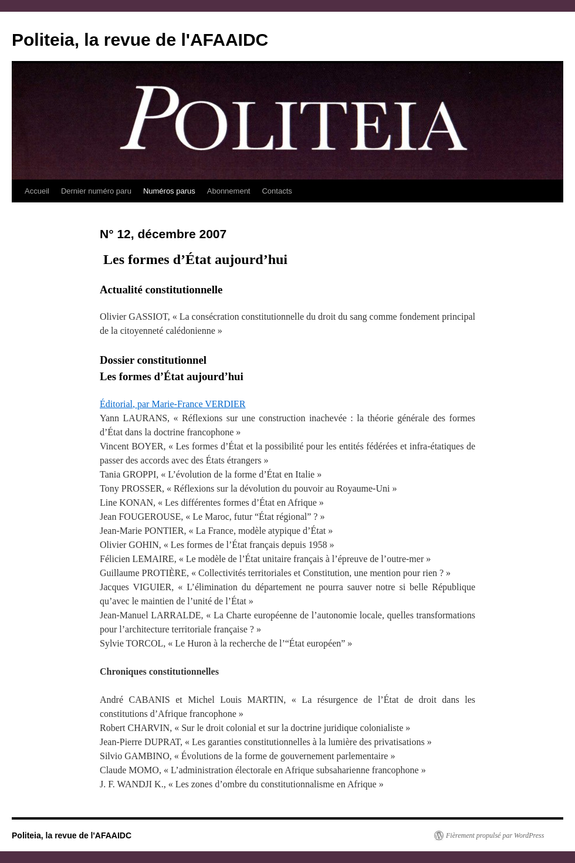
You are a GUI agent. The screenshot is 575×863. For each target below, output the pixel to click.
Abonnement (229, 191)
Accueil (37, 191)
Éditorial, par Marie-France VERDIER (173, 404)
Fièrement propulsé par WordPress (495, 835)
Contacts (277, 191)
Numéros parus (169, 191)
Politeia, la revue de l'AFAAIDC (140, 39)
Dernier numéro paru (96, 191)
